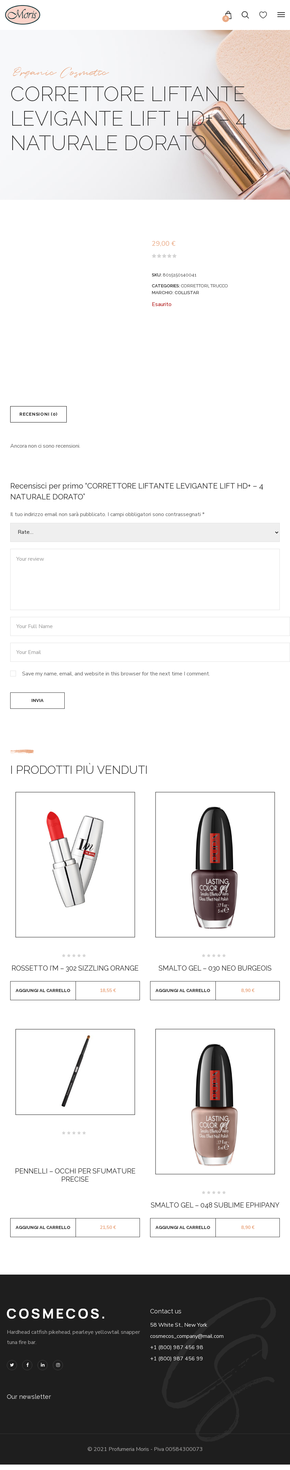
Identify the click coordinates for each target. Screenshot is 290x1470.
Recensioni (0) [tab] (42, 415)
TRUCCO (219, 285)
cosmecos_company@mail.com (187, 1341)
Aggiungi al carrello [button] (43, 995)
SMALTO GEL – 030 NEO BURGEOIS (215, 973)
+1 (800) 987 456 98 (176, 1353)
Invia (37, 704)
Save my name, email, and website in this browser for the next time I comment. (116, 676)
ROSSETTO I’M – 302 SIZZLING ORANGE (75, 973)
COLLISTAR (187, 292)
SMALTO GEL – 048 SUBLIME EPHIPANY (215, 1210)
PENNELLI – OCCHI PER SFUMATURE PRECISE (75, 1180)
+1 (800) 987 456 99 (176, 1364)
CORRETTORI (194, 285)
